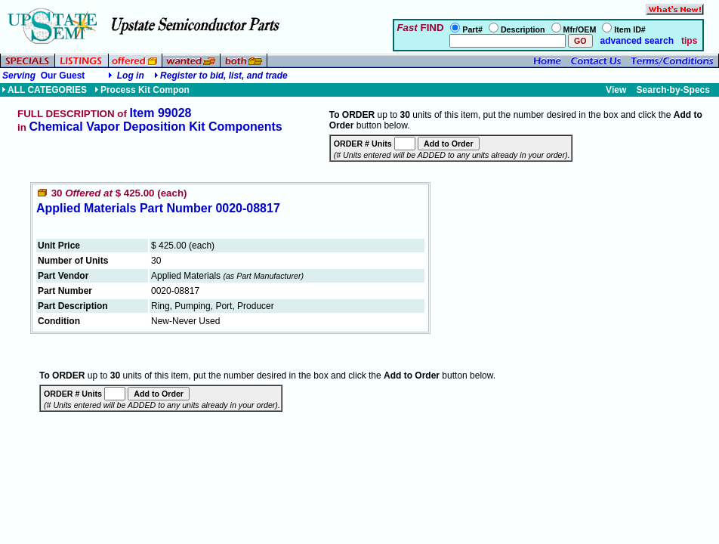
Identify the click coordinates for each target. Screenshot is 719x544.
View (616, 90)
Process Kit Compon (142, 90)
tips (689, 41)
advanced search (635, 41)
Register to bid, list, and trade (224, 75)
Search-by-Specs (673, 90)
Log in (130, 75)
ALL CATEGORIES (44, 90)
